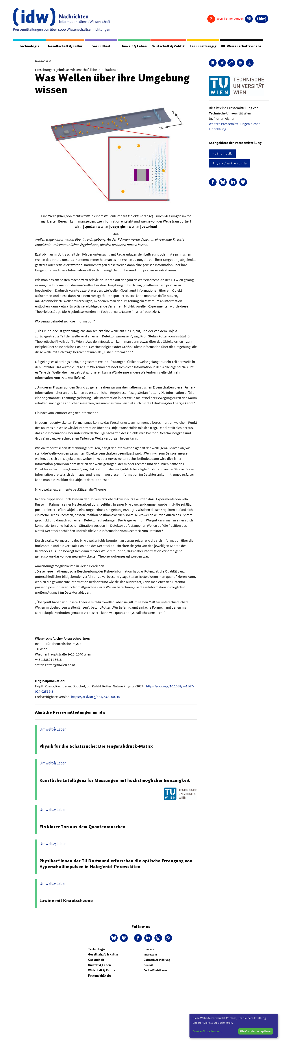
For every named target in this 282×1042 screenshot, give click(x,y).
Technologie (29, 46)
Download (149, 227)
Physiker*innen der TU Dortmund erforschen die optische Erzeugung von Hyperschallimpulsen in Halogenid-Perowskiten (116, 864)
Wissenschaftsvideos (241, 46)
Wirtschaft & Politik (168, 46)
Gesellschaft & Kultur (65, 46)
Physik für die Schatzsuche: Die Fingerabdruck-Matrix (96, 746)
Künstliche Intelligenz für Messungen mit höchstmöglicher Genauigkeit (114, 780)
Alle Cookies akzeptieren (255, 1031)
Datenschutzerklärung (157, 960)
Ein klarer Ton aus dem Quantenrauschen (82, 827)
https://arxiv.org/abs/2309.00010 (95, 697)
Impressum (150, 955)
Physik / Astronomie (229, 164)
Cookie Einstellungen (156, 970)
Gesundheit (100, 46)
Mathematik (222, 154)
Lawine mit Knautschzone (66, 900)
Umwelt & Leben (134, 46)
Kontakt (148, 965)
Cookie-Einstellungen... (208, 1031)
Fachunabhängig (202, 46)
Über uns (149, 949)
